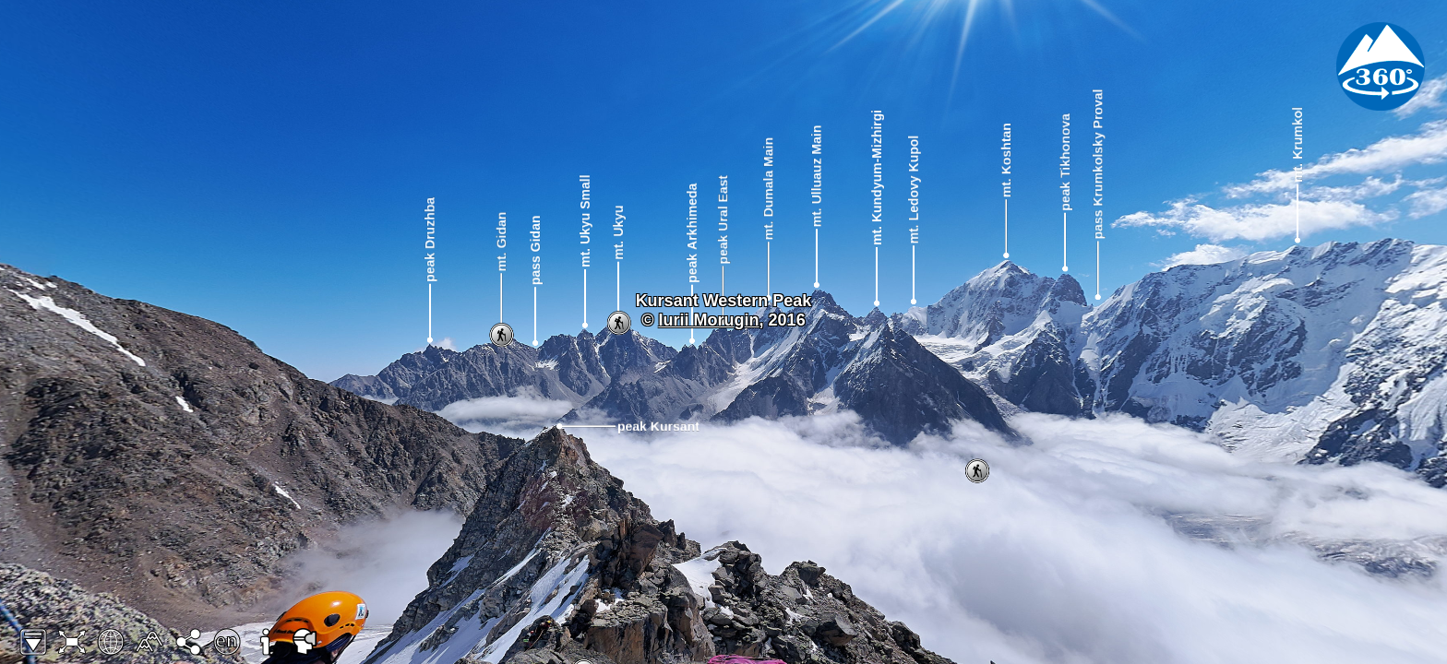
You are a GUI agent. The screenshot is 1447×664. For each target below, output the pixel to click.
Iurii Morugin (709, 320)
